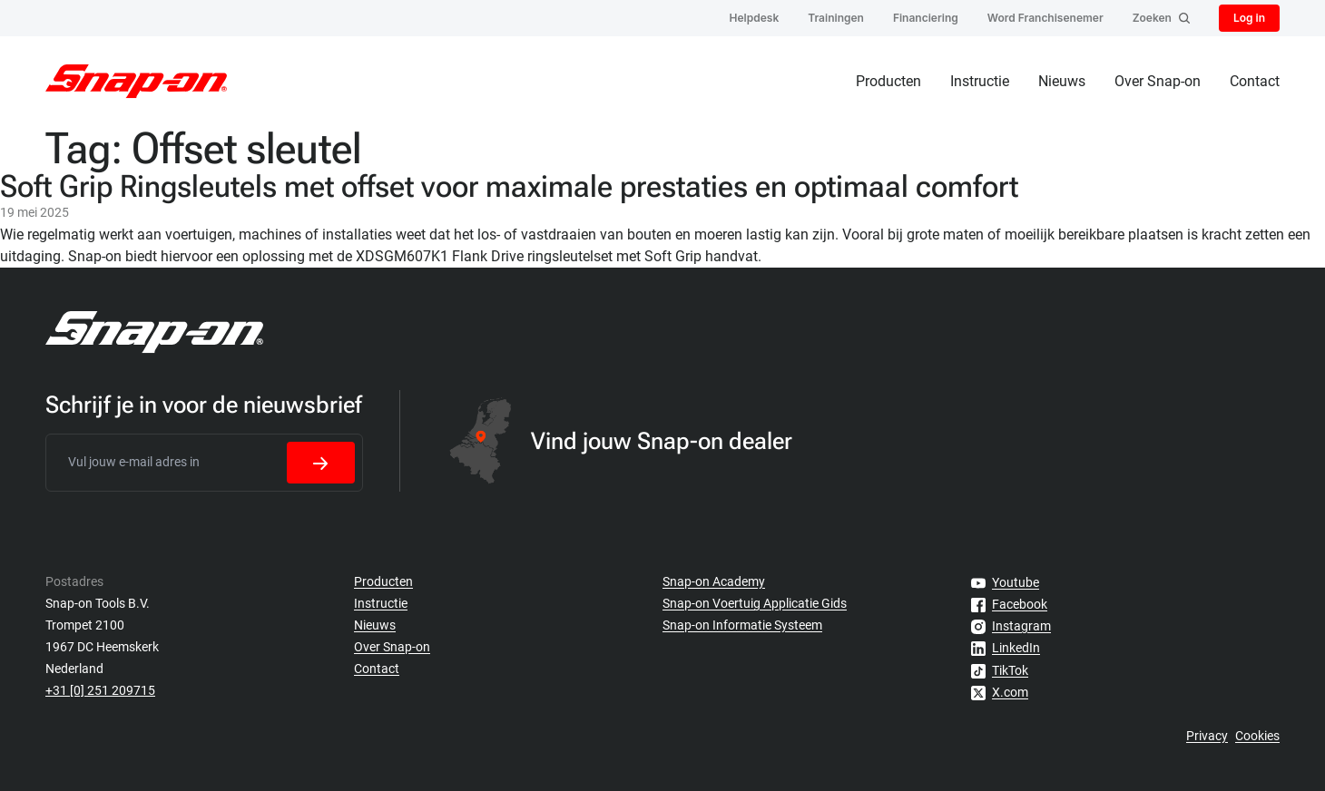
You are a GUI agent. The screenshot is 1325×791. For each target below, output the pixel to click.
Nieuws (1061, 81)
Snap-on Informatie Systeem (742, 625)
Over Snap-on (1157, 81)
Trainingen (836, 17)
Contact (1255, 81)
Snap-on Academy (713, 581)
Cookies (1257, 735)
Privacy (1207, 735)
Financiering (925, 17)
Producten (888, 81)
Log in (1249, 17)
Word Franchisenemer (1045, 17)
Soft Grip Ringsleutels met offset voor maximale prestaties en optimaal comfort (509, 186)
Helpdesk (755, 17)
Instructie (979, 81)
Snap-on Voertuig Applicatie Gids (754, 603)
